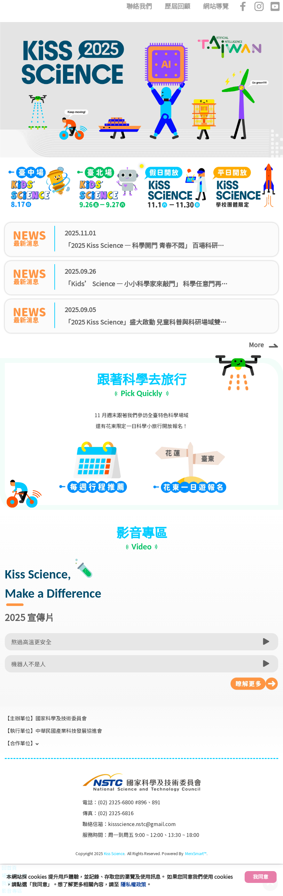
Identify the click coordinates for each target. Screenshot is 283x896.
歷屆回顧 (177, 6)
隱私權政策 (133, 884)
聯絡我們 (139, 6)
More (263, 344)
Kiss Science (114, 853)
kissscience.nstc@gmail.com (142, 824)
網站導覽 (216, 6)
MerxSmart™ (196, 853)
